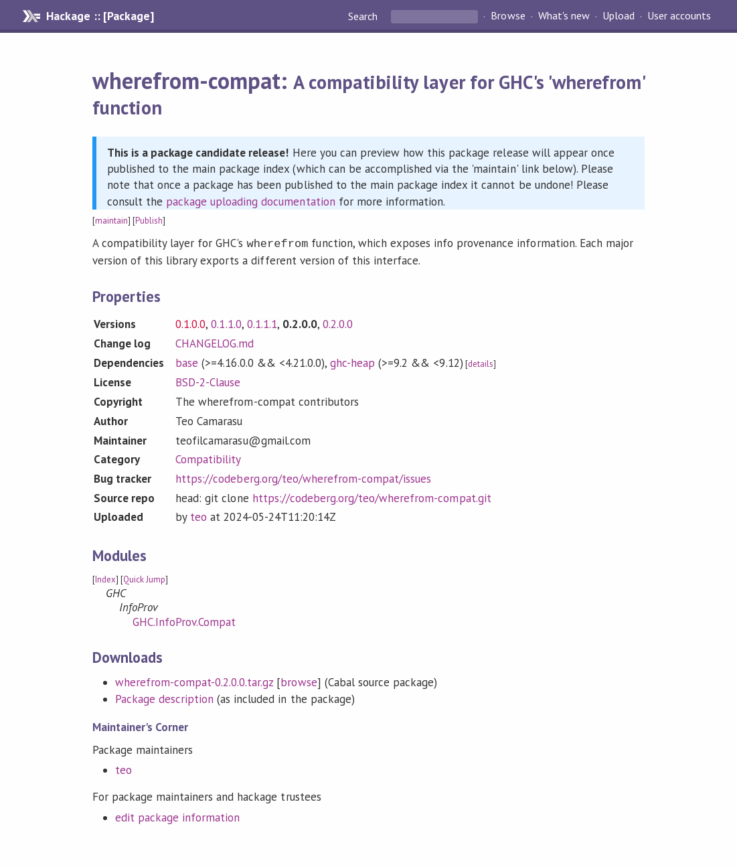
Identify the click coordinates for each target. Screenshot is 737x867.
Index (105, 578)
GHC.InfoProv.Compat (184, 620)
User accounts (679, 16)
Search (364, 16)
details (480, 362)
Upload (618, 16)
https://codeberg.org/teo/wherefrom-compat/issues (303, 477)
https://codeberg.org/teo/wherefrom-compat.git (371, 496)
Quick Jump (144, 578)
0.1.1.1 (262, 322)
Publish (149, 220)
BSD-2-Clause (207, 381)
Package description (164, 697)
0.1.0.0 (190, 322)
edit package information (177, 816)
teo (198, 515)
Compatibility (208, 458)
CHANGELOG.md (214, 342)
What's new (564, 16)
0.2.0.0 (338, 322)
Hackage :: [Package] (99, 16)
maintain (111, 220)
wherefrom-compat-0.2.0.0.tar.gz (194, 681)
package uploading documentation (250, 201)
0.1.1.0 (226, 322)
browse (298, 681)
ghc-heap (352, 361)
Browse (508, 16)
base (186, 361)
